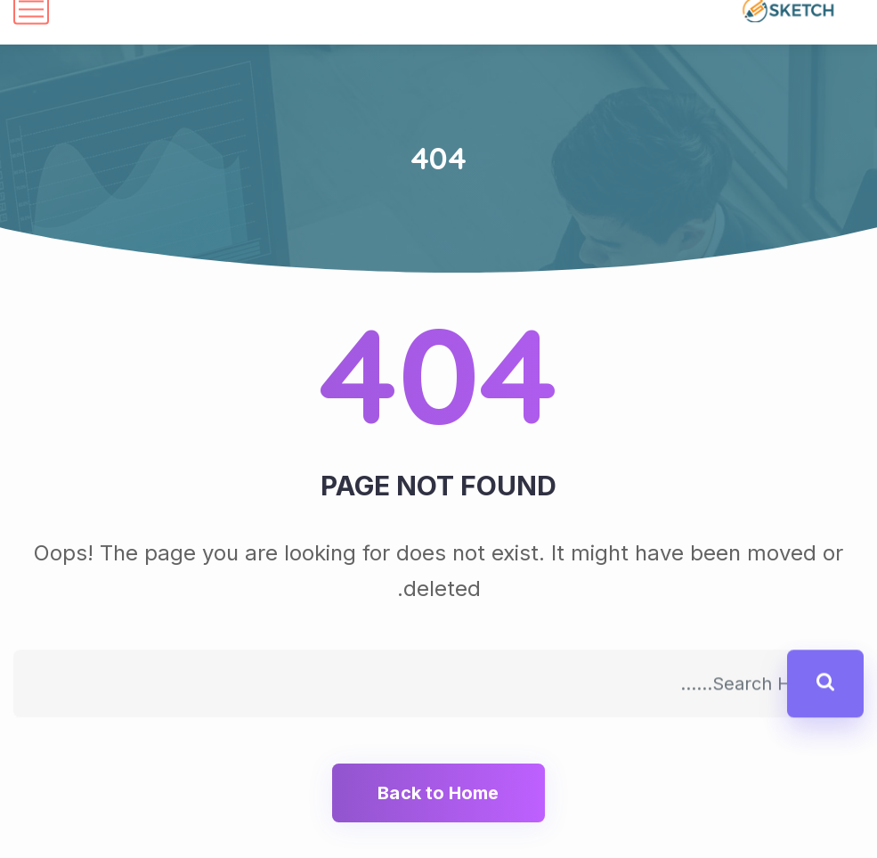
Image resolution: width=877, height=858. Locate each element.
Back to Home (438, 793)
